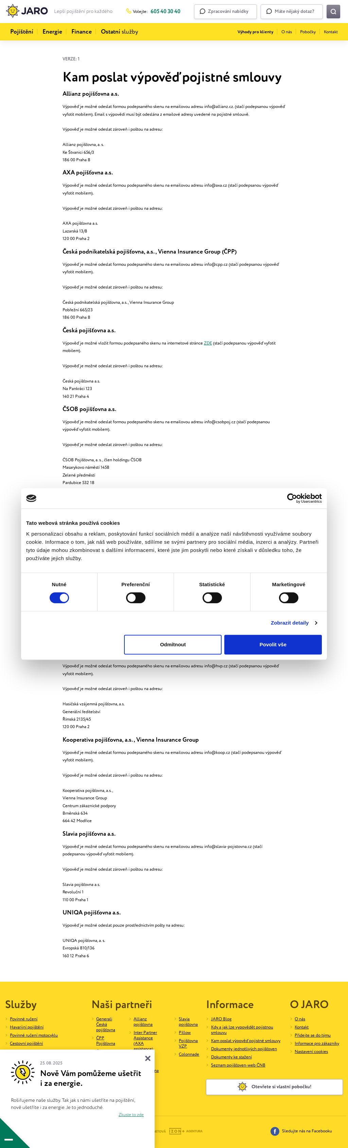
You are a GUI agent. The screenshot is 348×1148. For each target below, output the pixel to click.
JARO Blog (221, 1019)
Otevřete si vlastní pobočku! (274, 1087)
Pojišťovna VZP (188, 1044)
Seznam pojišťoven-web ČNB (238, 1065)
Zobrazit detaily (290, 623)
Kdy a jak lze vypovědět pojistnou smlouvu (242, 1030)
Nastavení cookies (311, 1052)
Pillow (185, 1033)
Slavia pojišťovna (188, 1022)
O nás (286, 32)
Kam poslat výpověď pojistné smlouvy (245, 1041)
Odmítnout (173, 644)
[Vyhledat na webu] (333, 11)
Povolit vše (273, 644)
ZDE (208, 343)
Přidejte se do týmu (313, 1035)
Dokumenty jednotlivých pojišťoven (244, 1049)
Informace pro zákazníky (317, 1043)
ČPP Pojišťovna (105, 1041)
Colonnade (189, 1054)
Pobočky (308, 32)
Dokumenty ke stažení (231, 1057)
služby (119, 31)
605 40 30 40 (165, 11)
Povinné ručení (23, 1019)
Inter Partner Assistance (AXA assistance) (145, 1041)
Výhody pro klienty (255, 32)
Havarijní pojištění (27, 1027)
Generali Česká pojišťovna (105, 1024)
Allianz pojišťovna (143, 1022)
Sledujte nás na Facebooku (301, 1131)
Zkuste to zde (131, 1114)
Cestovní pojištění (26, 1043)
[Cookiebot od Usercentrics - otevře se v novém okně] (292, 498)
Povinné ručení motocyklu (34, 1035)
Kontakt (331, 32)
